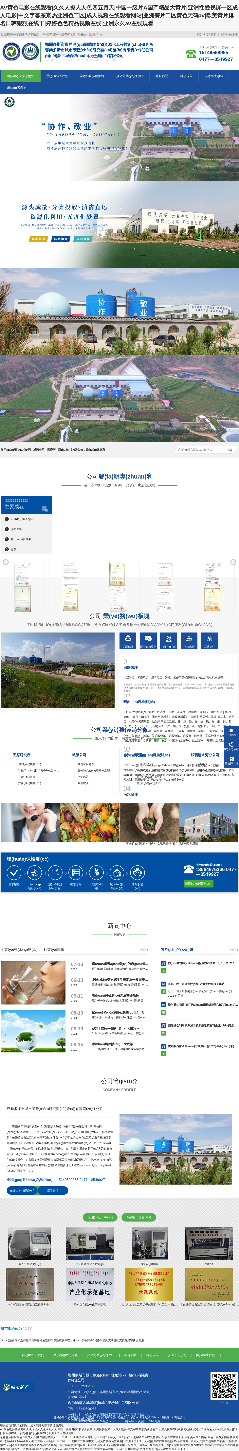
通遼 (45, 1340)
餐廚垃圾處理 (86, 764)
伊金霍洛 (138, 1340)
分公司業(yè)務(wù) (130, 76)
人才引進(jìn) (214, 76)
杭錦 (124, 1340)
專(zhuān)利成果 (21, 539)
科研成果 (186, 76)
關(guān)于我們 (206, 34)
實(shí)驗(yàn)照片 (148, 783)
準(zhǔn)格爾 (94, 1340)
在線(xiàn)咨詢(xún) (198, 883)
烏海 (34, 1340)
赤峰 (39, 1340)
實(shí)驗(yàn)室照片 (150, 776)
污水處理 (201, 764)
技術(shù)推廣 (27, 776)
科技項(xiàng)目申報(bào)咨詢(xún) (40, 770)
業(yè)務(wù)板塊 (92, 76)
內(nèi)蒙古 (8, 1340)
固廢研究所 (21, 755)
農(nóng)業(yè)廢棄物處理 (94, 770)
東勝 (61, 1340)
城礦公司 (79, 755)
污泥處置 (83, 776)
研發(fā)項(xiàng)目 (22, 519)
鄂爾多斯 (53, 1340)
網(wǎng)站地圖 (135, 1421)
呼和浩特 (20, 1340)
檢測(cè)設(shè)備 (100, 1217)
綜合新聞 (162, 76)
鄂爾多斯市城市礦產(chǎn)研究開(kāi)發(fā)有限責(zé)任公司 (91, 1417)
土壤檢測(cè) (145, 764)
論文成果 (16, 529)
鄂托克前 (108, 1340)
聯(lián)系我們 (229, 34)
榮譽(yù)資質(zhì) (139, 1217)
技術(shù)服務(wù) (29, 783)
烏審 (130, 1340)
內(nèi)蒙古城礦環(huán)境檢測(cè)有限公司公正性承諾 (171, 770)
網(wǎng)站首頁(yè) (21, 76)
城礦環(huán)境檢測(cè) (150, 755)
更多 (13, 549)
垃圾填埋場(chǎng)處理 (210, 770)
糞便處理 (83, 783)
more (144, 949)
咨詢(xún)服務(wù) (29, 764)
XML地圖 (154, 1421)
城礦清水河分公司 (205, 755)
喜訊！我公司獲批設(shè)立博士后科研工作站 (196, 984)
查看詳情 (52, 1190)
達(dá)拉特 (79, 1340)
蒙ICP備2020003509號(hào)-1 (97, 1421)
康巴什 (68, 1340)
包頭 (28, 1340)
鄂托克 (118, 1340)
